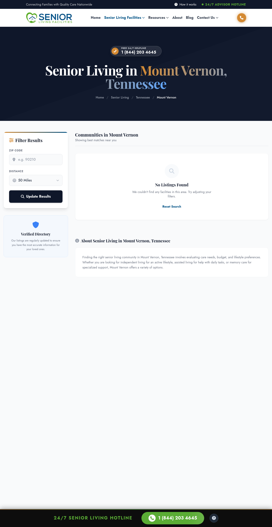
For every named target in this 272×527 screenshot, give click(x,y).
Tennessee (143, 97)
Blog (190, 17)
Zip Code (16, 150)
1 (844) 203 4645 (138, 52)
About (177, 17)
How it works (185, 4)
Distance (16, 171)
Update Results (36, 196)
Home (96, 17)
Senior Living (120, 97)
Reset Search (171, 206)
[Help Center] (213, 518)
